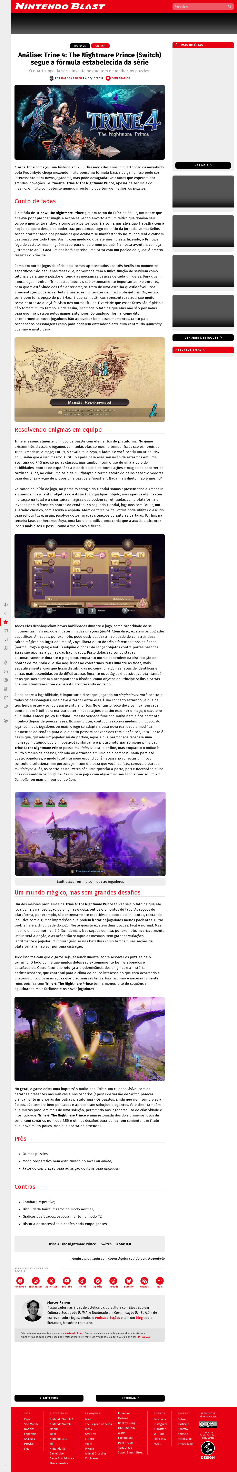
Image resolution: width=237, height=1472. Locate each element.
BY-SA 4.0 (143, 1337)
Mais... (157, 1444)
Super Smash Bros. (130, 1452)
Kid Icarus (91, 1458)
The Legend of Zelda (98, 1424)
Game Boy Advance (62, 1458)
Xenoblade (125, 1447)
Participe (183, 1424)
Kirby (88, 1429)
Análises (29, 1439)
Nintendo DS (58, 1448)
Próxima (129, 1398)
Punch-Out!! (125, 1443)
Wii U (53, 1434)
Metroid (123, 1418)
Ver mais (203, 165)
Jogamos (80, 45)
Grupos (144, 1282)
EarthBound (125, 1438)
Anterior (50, 1398)
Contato (183, 1429)
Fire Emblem (126, 1428)
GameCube (57, 1453)
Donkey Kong (126, 1423)
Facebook (20, 1282)
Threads (113, 1282)
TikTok (82, 1282)
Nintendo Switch (60, 1424)
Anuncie (183, 1434)
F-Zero (89, 1439)
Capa (27, 1419)
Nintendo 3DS (58, 1439)
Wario (121, 1433)
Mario (88, 1419)
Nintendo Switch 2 (61, 1419)
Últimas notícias (189, 45)
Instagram (35, 1282)
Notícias (29, 1429)
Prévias (29, 1444)
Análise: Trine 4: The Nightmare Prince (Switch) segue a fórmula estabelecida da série (89, 58)
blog (139, 1318)
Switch (100, 45)
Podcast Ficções (107, 1318)
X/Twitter (51, 1282)
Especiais (30, 1434)
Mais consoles (59, 1463)
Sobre (182, 1419)
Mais (160, 1282)
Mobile (54, 1429)
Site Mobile (31, 1424)
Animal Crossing (95, 1453)
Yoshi (88, 1444)
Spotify (97, 1282)
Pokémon (124, 1413)
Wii (51, 1444)
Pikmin (89, 1448)
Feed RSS (160, 1439)
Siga (26, 1448)
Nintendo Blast (74, 1333)
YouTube (67, 1282)
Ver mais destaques (202, 337)
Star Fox (90, 1434)
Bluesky (129, 1282)
